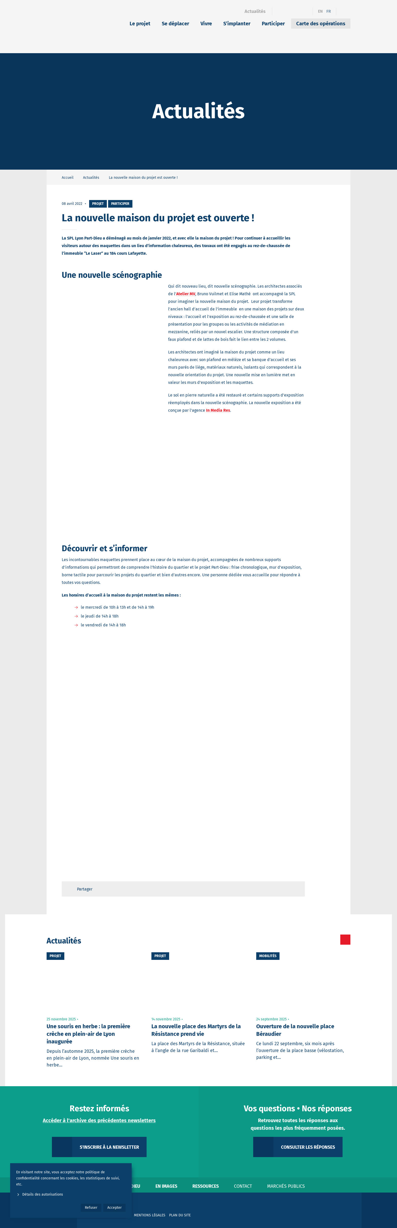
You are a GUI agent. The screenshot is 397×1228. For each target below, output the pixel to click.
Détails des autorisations (39, 1194)
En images (166, 1186)
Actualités (255, 11)
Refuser (91, 1207)
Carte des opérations (320, 24)
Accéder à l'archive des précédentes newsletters (99, 1120)
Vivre (206, 24)
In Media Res (218, 410)
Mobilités (267, 956)
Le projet (140, 24)
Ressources (205, 1186)
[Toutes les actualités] (323, 940)
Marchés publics (286, 1186)
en (320, 11)
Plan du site (180, 1215)
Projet (98, 204)
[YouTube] (305, 11)
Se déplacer (175, 24)
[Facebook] (279, 11)
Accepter (114, 1207)
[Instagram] (296, 11)
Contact (243, 1186)
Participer (273, 24)
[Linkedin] (288, 11)
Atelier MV (185, 293)
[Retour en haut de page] (296, 889)
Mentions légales (149, 1215)
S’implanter (236, 24)
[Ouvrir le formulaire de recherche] (343, 11)
